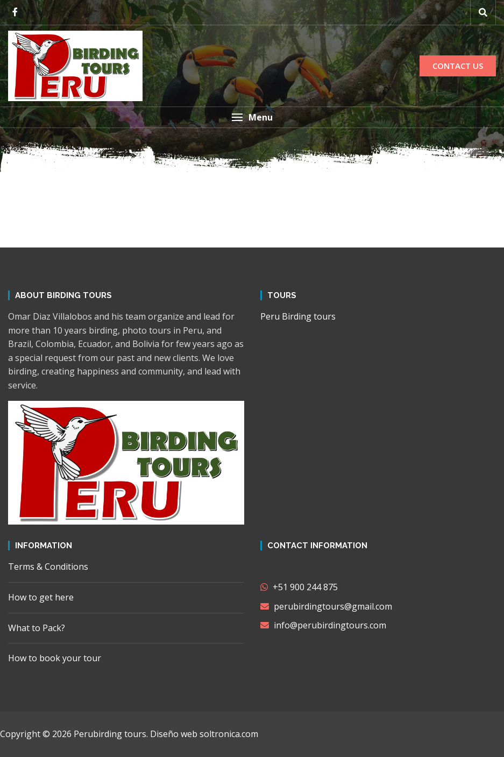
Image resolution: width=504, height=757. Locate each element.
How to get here (41, 597)
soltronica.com (229, 734)
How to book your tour (54, 658)
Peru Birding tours (298, 316)
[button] (252, 117)
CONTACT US (457, 65)
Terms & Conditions (48, 566)
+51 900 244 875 (299, 587)
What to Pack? (36, 628)
